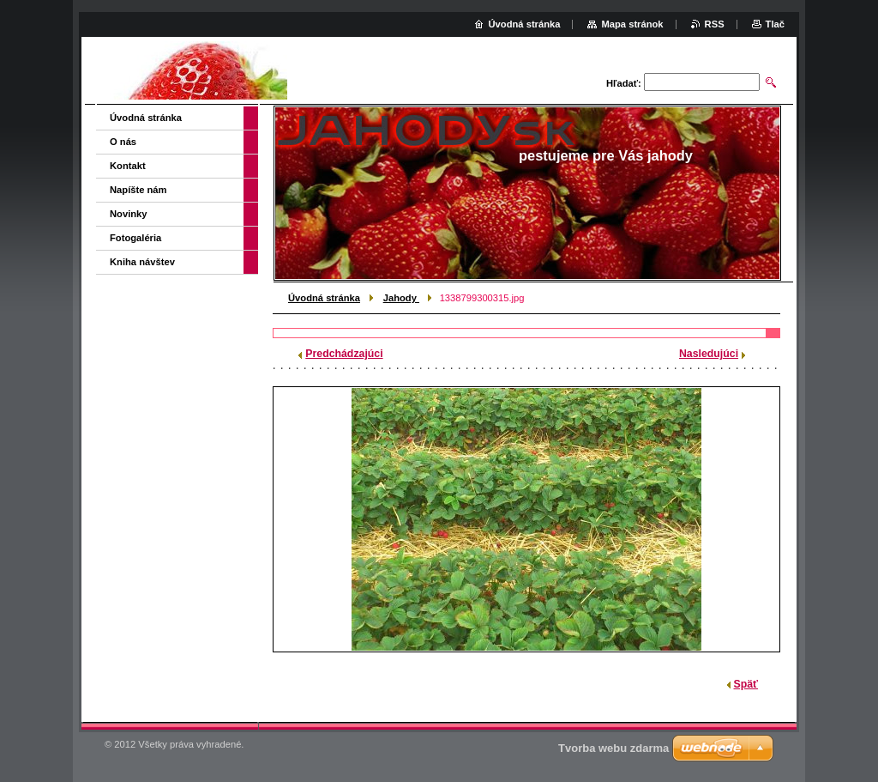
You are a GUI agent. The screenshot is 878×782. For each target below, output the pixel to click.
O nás (123, 141)
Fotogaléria (135, 238)
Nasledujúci (708, 354)
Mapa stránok (632, 24)
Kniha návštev (142, 262)
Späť (746, 684)
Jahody (401, 298)
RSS (715, 24)
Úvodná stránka (324, 298)
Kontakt (128, 166)
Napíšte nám (138, 190)
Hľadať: (623, 83)
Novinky (128, 214)
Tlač (775, 24)
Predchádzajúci (343, 354)
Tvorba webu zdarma (613, 748)
